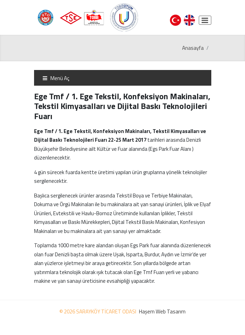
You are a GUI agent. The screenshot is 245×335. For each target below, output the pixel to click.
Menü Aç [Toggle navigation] (55, 78)
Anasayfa (193, 48)
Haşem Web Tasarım (162, 311)
